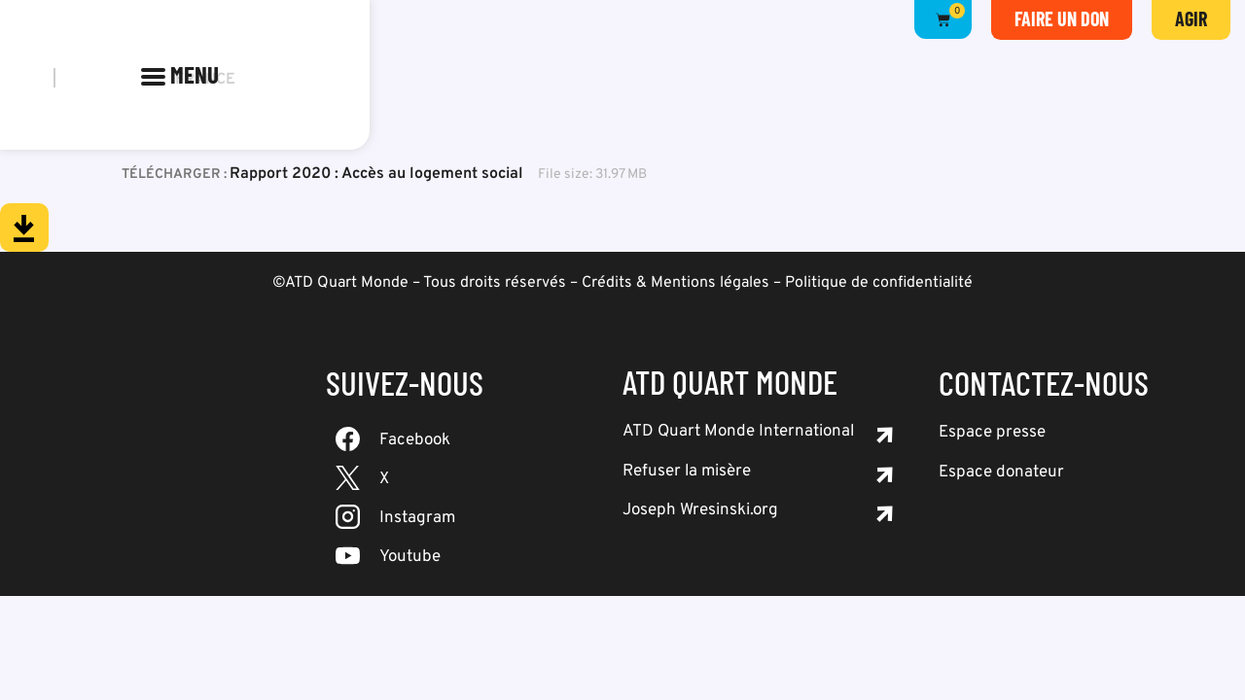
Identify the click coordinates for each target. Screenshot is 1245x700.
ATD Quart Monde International (738, 431)
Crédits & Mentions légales (675, 283)
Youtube (410, 557)
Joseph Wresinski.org (700, 510)
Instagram (417, 518)
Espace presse (992, 432)
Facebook (414, 440)
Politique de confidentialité (879, 283)
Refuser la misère (686, 471)
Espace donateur (1001, 472)
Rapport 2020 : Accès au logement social (376, 174)
